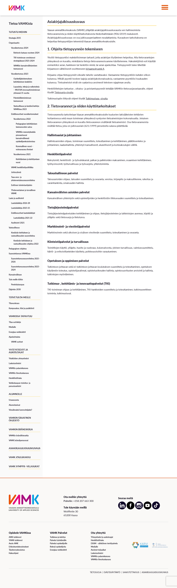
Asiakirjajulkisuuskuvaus (24, 448)
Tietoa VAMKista (20, 23)
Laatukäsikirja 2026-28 (20, 203)
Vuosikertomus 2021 (22, 154)
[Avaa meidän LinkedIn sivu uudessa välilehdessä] (122, 508)
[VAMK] (16, 8)
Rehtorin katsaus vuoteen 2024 (26, 52)
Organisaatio (14, 43)
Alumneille (15, 394)
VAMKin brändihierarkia (19, 435)
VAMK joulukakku (20, 457)
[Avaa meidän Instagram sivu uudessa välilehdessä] (139, 508)
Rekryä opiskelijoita (58, 546)
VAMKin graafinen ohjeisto (20, 419)
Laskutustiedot (15, 363)
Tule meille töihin (16, 279)
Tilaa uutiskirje (15, 322)
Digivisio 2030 (15, 289)
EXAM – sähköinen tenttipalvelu (104, 543)
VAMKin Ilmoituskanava (19, 373)
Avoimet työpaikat (98, 550)
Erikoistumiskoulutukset (19, 546)
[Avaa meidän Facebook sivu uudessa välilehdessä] (130, 508)
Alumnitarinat (14, 405)
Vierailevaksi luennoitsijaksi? (20, 410)
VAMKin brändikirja (21, 429)
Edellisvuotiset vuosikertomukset (24, 114)
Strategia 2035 (15, 38)
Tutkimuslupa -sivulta (96, 98)
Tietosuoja (95, 572)
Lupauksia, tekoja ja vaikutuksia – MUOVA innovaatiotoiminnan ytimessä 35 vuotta (26, 89)
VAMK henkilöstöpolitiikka (22, 167)
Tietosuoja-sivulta (63, 92)
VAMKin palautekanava (18, 368)
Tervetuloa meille (20, 297)
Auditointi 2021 (17, 222)
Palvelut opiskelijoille (58, 543)
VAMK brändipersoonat (18, 440)
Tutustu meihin (18, 31)
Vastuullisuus (14, 227)
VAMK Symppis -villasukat (24, 466)
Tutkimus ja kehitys (58, 537)
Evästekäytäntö (112, 572)
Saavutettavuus (131, 572)
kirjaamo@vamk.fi (95, 68)
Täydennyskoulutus (17, 550)
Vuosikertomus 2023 (19, 73)
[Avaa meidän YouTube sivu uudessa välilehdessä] (147, 508)
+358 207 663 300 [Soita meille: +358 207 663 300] (83, 501)
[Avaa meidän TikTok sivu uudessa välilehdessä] (156, 508)
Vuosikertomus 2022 (22, 119)
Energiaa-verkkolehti (17, 332)
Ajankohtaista (14, 337)
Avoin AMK (13, 543)
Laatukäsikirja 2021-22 (22, 218)
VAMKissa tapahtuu (20, 316)
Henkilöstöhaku (15, 378)
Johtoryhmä (16, 172)
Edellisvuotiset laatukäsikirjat (23, 213)
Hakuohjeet (13, 553)
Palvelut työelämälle (58, 540)
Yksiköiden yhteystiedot (19, 358)
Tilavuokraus (14, 303)
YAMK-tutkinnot (15, 540)
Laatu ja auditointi (16, 198)
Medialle (12, 327)
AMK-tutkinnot (15, 537)
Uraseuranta (14, 400)
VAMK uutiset (17, 341)
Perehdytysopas (17, 284)
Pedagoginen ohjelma (18, 248)
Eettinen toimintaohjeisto (21, 185)
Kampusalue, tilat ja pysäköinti (21, 308)
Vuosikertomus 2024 (19, 48)
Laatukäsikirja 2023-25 (20, 208)
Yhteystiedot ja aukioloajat (18, 351)
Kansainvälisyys (15, 274)
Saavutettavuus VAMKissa (19, 253)
